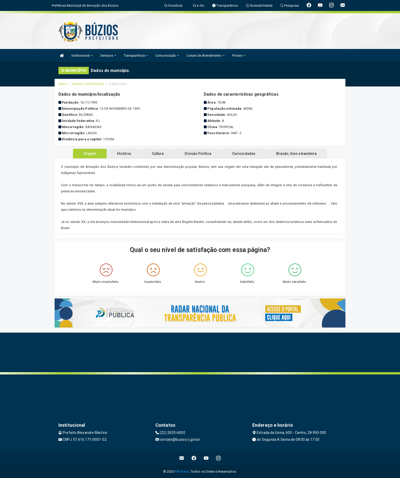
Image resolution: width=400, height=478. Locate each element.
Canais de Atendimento (205, 55)
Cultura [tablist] (158, 154)
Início (62, 84)
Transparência (136, 55)
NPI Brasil (182, 471)
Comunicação (167, 55)
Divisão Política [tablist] (198, 154)
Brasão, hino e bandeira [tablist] (298, 154)
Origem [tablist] (88, 154)
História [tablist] (123, 154)
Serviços (108, 55)
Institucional (82, 55)
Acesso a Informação (88, 84)
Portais (238, 55)
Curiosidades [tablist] (244, 154)
